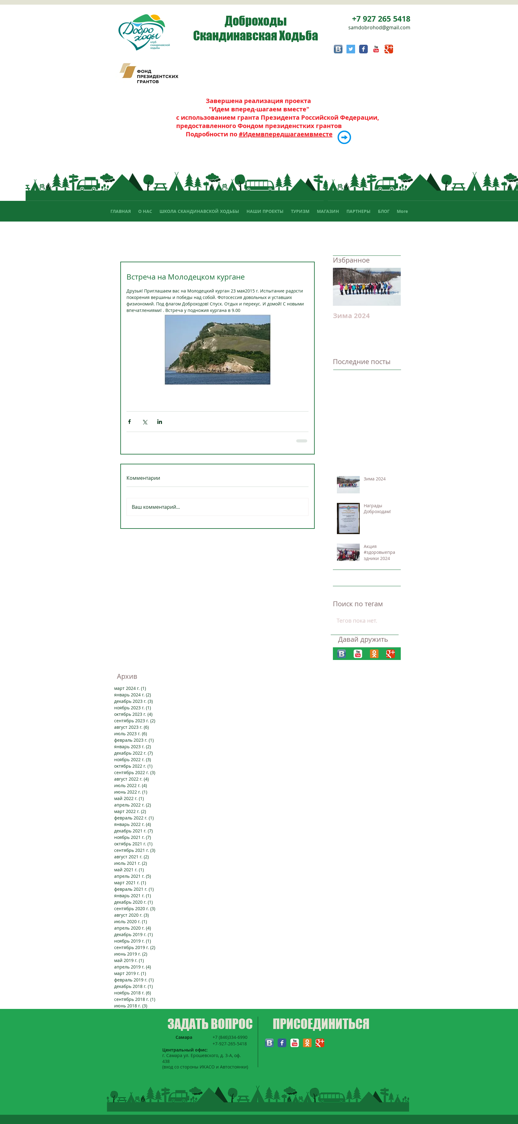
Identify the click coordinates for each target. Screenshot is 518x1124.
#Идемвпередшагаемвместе (286, 134)
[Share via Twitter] (144, 422)
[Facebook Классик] (363, 49)
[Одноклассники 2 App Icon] (374, 653)
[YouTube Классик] (376, 49)
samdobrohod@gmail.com (379, 27)
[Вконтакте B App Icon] (338, 49)
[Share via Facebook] (129, 422)
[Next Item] (391, 287)
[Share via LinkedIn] (160, 422)
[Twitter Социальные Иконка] (350, 49)
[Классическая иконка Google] (388, 49)
